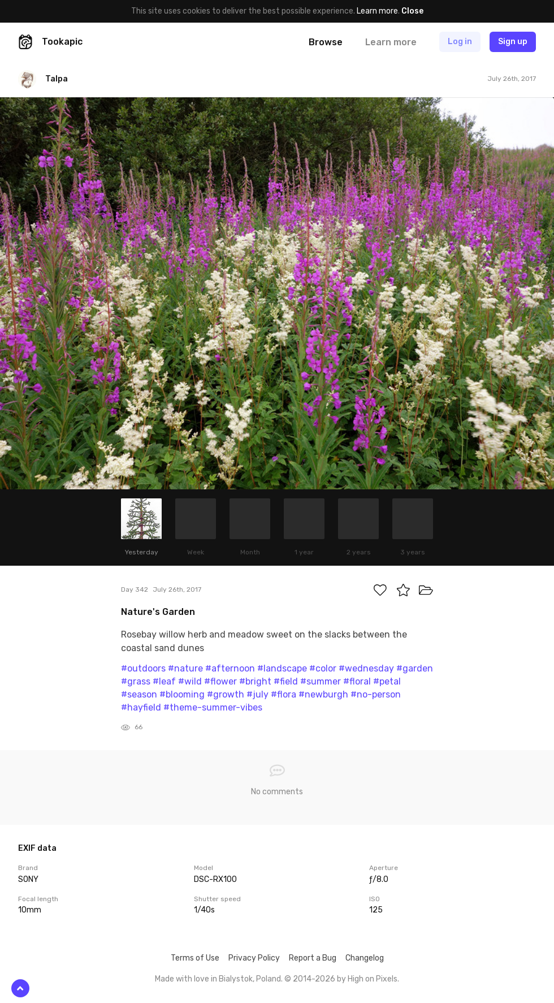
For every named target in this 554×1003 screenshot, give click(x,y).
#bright (255, 681)
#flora (283, 694)
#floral (357, 681)
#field (286, 681)
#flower (220, 681)
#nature (185, 668)
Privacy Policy (254, 958)
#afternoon (230, 668)
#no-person (375, 694)
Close (412, 11)
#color (322, 668)
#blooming (182, 694)
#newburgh (323, 694)
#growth (225, 694)
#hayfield (141, 707)
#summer (320, 681)
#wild (190, 681)
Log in (460, 41)
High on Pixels (372, 979)
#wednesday (366, 668)
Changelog (364, 958)
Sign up (512, 41)
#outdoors (143, 668)
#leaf (164, 681)
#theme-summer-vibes (212, 707)
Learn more (377, 11)
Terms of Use (195, 958)
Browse (326, 42)
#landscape (282, 668)
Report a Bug (312, 958)
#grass (135, 681)
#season (139, 694)
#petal (387, 681)
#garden (414, 668)
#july (257, 694)
